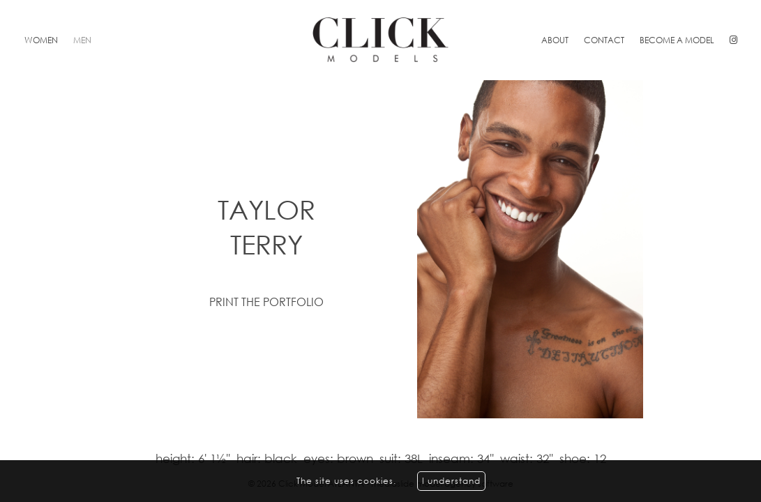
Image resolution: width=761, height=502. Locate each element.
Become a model (677, 40)
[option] (380, 249)
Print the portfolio (266, 302)
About (554, 40)
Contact (604, 40)
